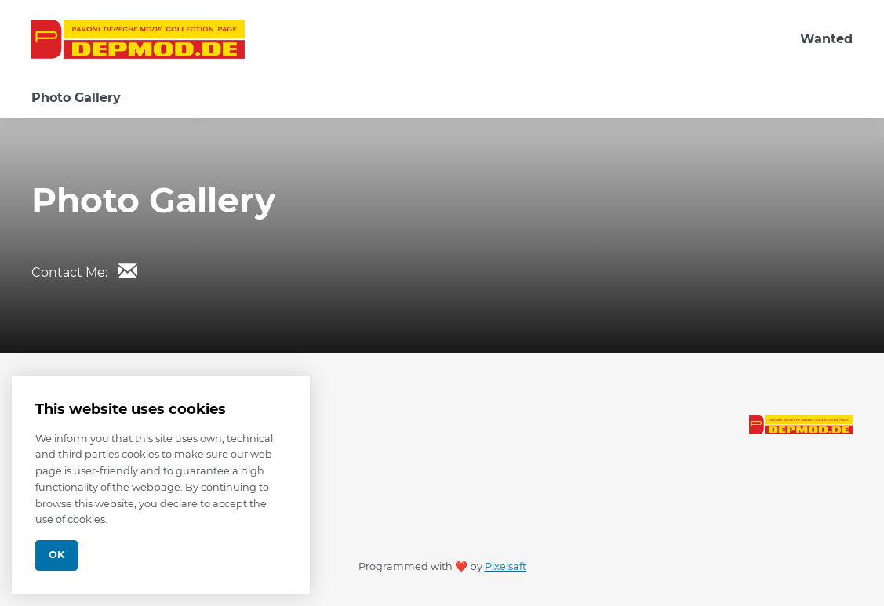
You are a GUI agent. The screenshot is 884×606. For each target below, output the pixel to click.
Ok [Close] (56, 555)
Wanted (826, 38)
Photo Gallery (76, 97)
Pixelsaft (505, 566)
